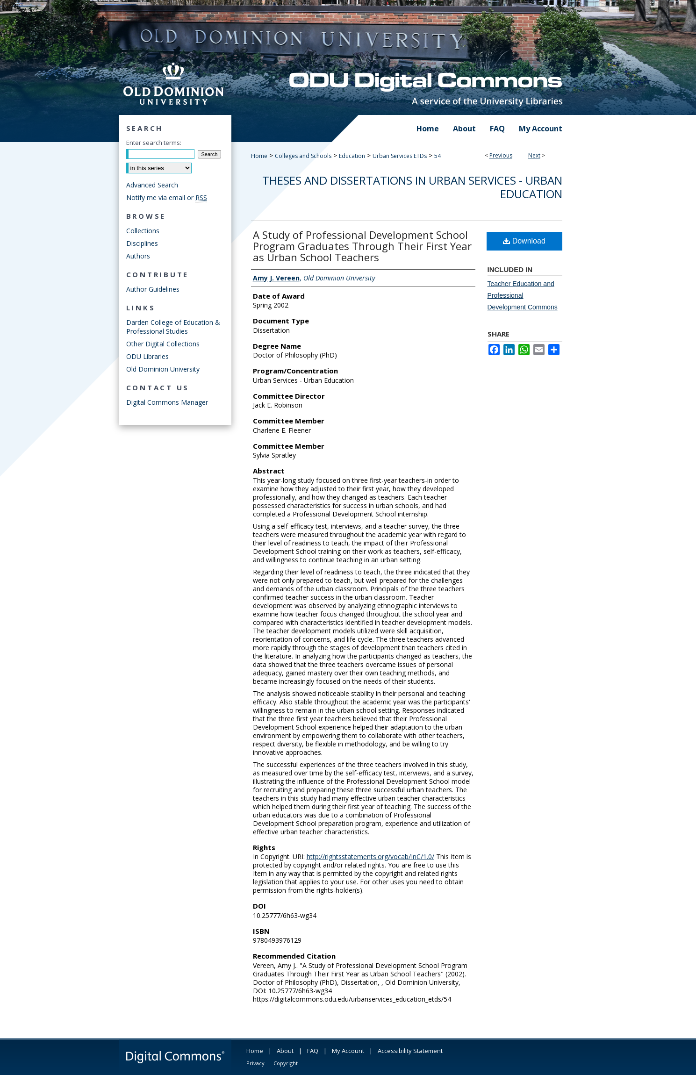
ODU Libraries (147, 356)
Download (524, 241)
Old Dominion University (163, 369)
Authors (138, 255)
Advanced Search (152, 184)
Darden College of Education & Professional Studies (173, 327)
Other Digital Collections (163, 343)
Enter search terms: (153, 142)
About (285, 1050)
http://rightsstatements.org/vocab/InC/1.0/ (370, 856)
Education (352, 156)
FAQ (312, 1050)
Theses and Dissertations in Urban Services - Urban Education (412, 186)
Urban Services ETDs (400, 156)
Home (259, 156)
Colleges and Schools (303, 156)
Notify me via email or (166, 197)
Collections (142, 230)
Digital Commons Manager (167, 402)
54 (437, 156)
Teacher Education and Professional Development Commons (523, 295)
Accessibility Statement (410, 1050)
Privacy (255, 1063)
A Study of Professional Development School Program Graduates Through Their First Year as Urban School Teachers (362, 246)
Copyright (285, 1063)
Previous (500, 155)
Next (534, 155)
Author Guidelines (152, 289)
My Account (348, 1050)
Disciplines (142, 243)
